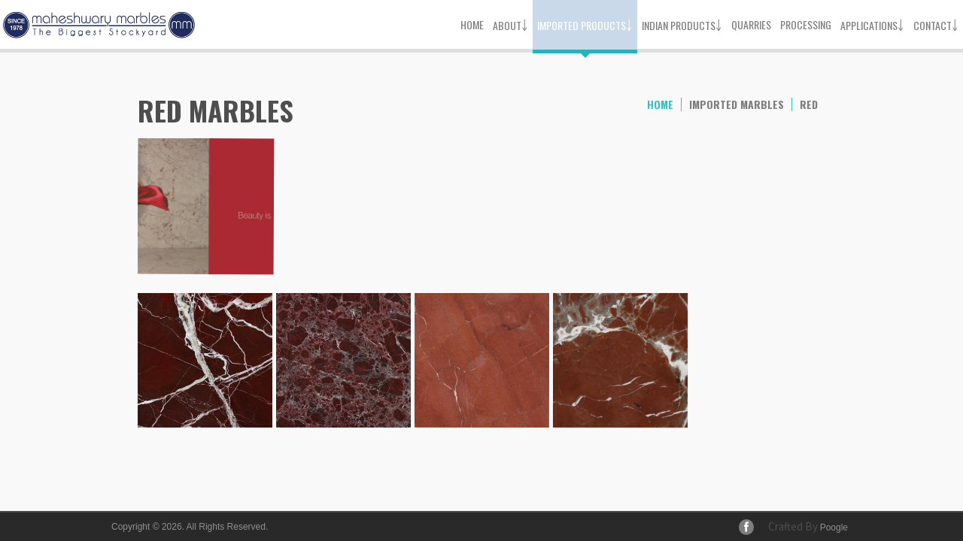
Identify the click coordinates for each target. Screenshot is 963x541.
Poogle (834, 527)
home (660, 104)
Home (472, 24)
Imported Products (585, 24)
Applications (872, 24)
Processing (805, 24)
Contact (935, 24)
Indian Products (682, 24)
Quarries (751, 24)
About (510, 24)
